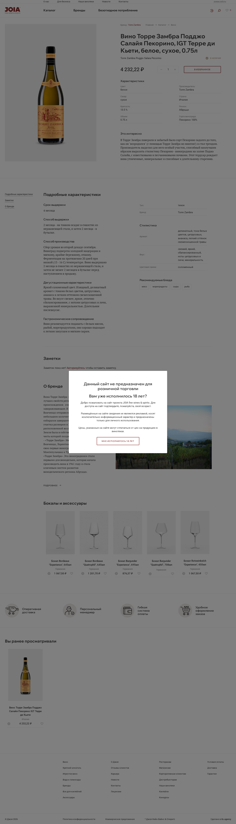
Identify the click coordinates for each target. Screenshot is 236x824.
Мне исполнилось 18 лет (118, 441)
